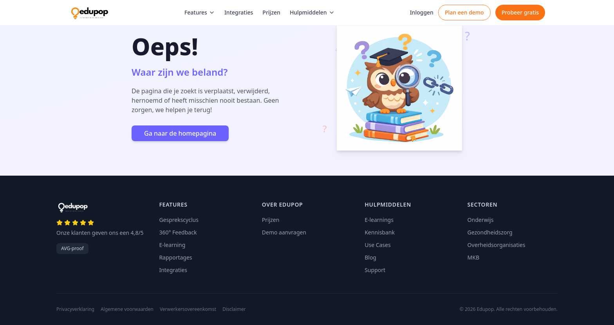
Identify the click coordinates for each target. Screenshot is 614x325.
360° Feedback (178, 232)
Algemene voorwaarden (127, 309)
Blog (370, 257)
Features (199, 12)
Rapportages (175, 257)
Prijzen (271, 12)
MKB (473, 257)
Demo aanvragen (284, 232)
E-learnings (379, 219)
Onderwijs (481, 219)
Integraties (238, 12)
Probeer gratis (520, 12)
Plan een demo (464, 12)
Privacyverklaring (75, 309)
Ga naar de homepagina (180, 133)
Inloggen (421, 12)
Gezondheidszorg (490, 232)
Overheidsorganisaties (497, 245)
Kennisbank (380, 232)
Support (375, 270)
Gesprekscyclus (179, 219)
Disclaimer (234, 309)
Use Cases (378, 245)
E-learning (172, 245)
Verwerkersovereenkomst (188, 309)
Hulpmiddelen (312, 12)
